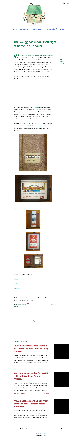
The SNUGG (35, 107)
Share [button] (61, 54)
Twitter (16, 283)
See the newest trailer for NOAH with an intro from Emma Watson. (31, 376)
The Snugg (62, 63)
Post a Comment (21, 393)
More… (62, 29)
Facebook (16, 279)
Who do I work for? (51, 29)
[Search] (62, 3)
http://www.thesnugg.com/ (37, 126)
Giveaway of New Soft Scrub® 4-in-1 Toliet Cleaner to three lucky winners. (31, 348)
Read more (46, 365)
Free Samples (24, 29)
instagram (17, 288)
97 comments (20, 421)
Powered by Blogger (41, 433)
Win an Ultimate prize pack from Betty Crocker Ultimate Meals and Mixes (31, 403)
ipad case (61, 61)
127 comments (20, 365)
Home (15, 29)
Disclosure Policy (37, 29)
